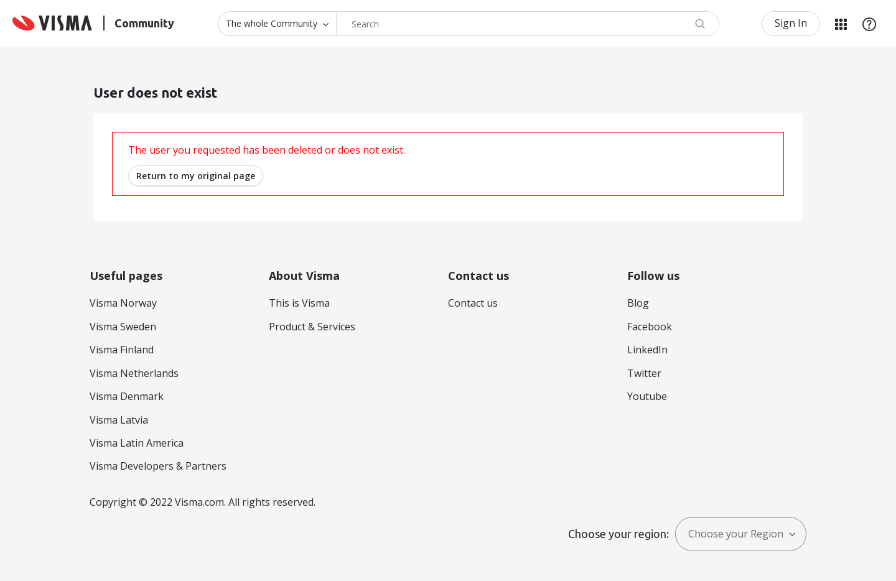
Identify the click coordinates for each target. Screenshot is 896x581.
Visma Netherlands (134, 373)
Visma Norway (123, 303)
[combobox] (527, 23)
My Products (840, 23)
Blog (638, 303)
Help (869, 23)
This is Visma (299, 303)
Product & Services (312, 326)
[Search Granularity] (277, 23)
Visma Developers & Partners (158, 466)
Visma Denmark (127, 396)
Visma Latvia (119, 420)
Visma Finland (122, 349)
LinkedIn (647, 349)
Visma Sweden (123, 326)
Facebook (649, 326)
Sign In (791, 23)
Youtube (647, 396)
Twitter (644, 373)
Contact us (473, 303)
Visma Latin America (137, 443)
